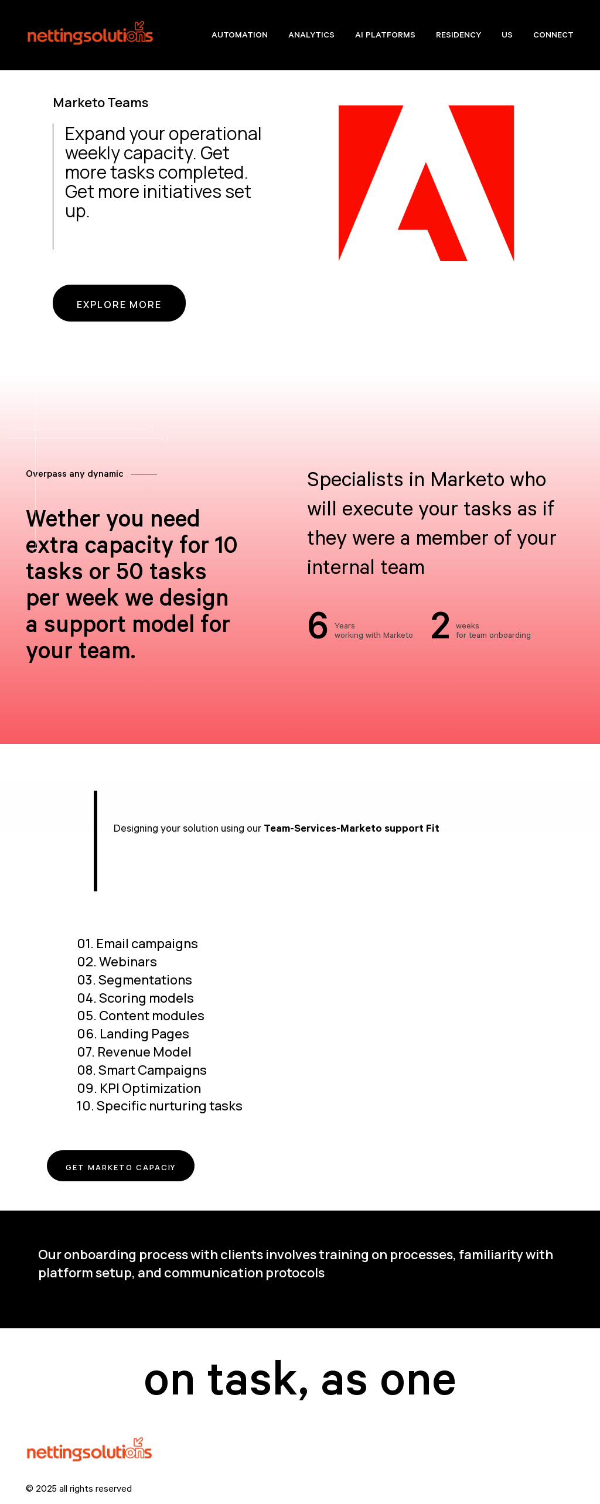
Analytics (311, 36)
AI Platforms (385, 36)
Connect (553, 36)
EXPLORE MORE (119, 304)
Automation (240, 36)
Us (507, 36)
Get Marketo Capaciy (135, 1170)
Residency (458, 36)
